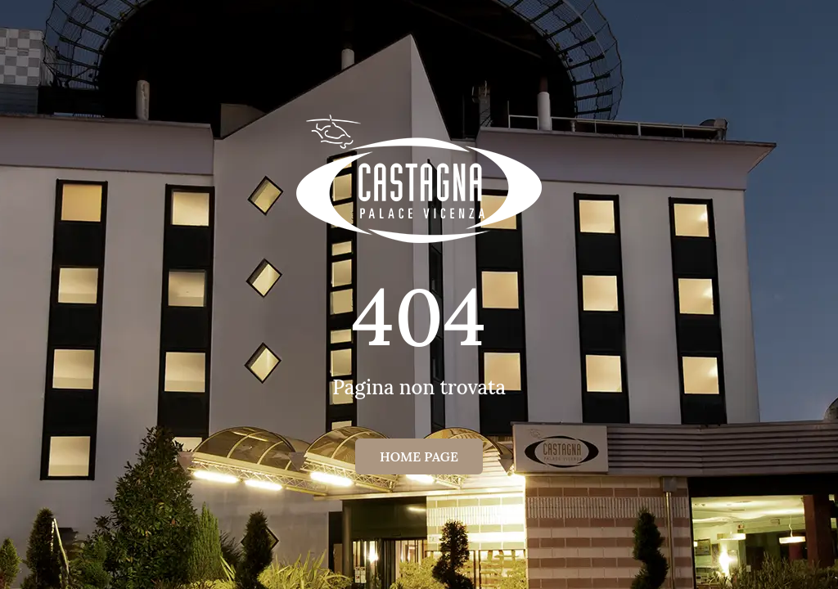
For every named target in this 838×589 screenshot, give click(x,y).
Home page (419, 456)
